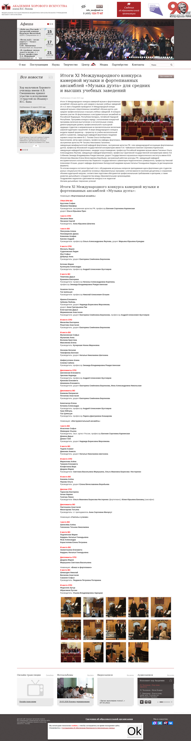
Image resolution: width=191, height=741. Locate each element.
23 (171, 57)
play (142, 702)
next (149, 702)
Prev (58, 40)
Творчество (71, 64)
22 (169, 57)
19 (163, 57)
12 (148, 57)
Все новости (166, 76)
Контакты (138, 64)
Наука (56, 64)
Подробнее (50, 675)
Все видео (130, 675)
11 (146, 57)
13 (150, 57)
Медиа (104, 64)
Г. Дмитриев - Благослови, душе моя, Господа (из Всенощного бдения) (151, 695)
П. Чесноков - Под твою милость (150, 686)
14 (152, 57)
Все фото (90, 675)
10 (144, 57)
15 (155, 57)
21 (167, 57)
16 (157, 57)
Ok (134, 731)
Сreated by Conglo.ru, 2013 (182, 712)
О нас (22, 64)
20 (165, 57)
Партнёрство (120, 64)
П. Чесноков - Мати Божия (151, 690)
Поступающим (39, 64)
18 (161, 57)
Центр (89, 64)
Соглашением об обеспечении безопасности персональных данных (88, 728)
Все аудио (170, 675)
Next (172, 40)
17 (159, 57)
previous (146, 702)
